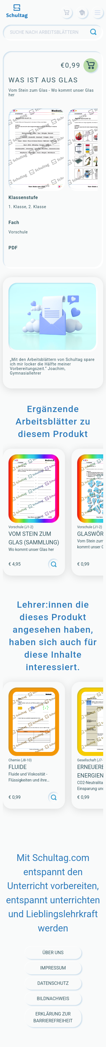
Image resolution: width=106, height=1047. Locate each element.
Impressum (53, 968)
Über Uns (53, 952)
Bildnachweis (53, 998)
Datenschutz (53, 983)
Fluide (17, 767)
